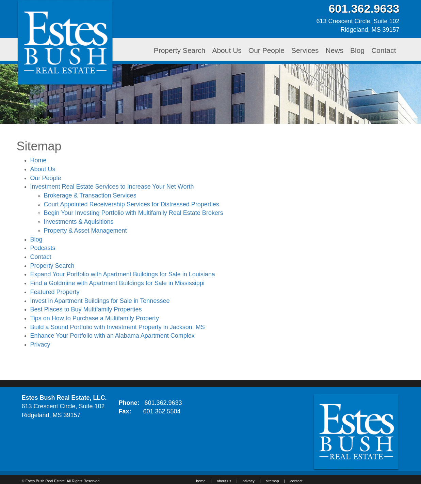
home (201, 481)
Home (38, 160)
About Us (226, 50)
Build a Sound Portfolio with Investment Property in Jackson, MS (117, 327)
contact (296, 481)
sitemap (272, 481)
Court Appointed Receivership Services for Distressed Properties (131, 204)
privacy (249, 481)
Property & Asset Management (85, 230)
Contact (383, 50)
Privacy (40, 344)
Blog (357, 50)
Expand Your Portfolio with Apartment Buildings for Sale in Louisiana (122, 274)
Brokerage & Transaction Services (90, 195)
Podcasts (42, 248)
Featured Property (55, 292)
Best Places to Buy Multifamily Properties (86, 309)
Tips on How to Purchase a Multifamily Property (94, 318)
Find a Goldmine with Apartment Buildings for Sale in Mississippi (117, 283)
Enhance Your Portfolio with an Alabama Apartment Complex (112, 335)
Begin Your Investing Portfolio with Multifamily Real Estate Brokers (133, 212)
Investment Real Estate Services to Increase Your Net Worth (112, 186)
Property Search (180, 50)
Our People (266, 50)
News (335, 50)
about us (224, 481)
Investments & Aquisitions (79, 221)
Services (305, 50)
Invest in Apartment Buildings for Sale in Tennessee (100, 300)
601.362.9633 (163, 402)
